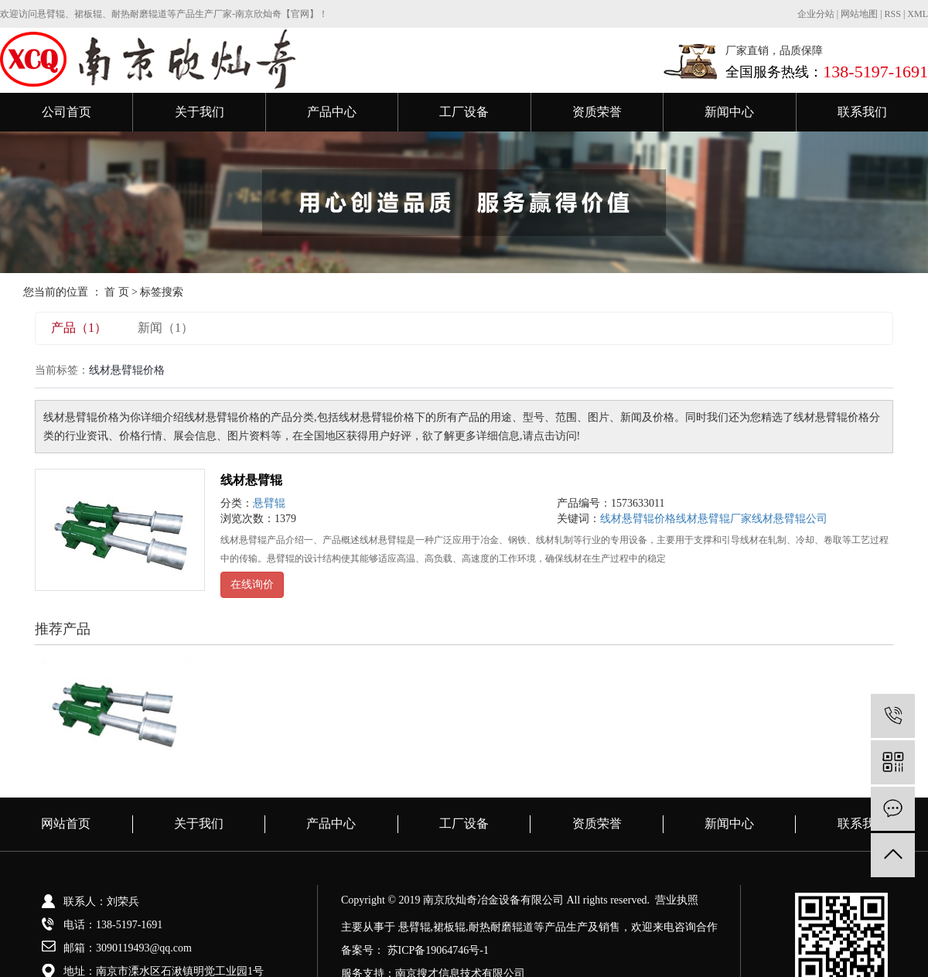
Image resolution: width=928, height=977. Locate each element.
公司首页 (66, 111)
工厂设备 (464, 111)
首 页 (116, 292)
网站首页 (65, 823)
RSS (893, 14)
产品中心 (332, 111)
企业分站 (815, 14)
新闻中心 (729, 111)
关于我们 (199, 111)
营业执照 (676, 900)
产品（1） (79, 327)
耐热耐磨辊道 (501, 927)
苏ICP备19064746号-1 (438, 950)
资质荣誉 (597, 111)
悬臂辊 (269, 503)
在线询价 (252, 584)
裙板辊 (449, 927)
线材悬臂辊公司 (789, 518)
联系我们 (862, 111)
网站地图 (860, 14)
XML (917, 14)
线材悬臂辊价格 (638, 518)
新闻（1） (165, 327)
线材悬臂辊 (251, 480)
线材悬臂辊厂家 (714, 518)
